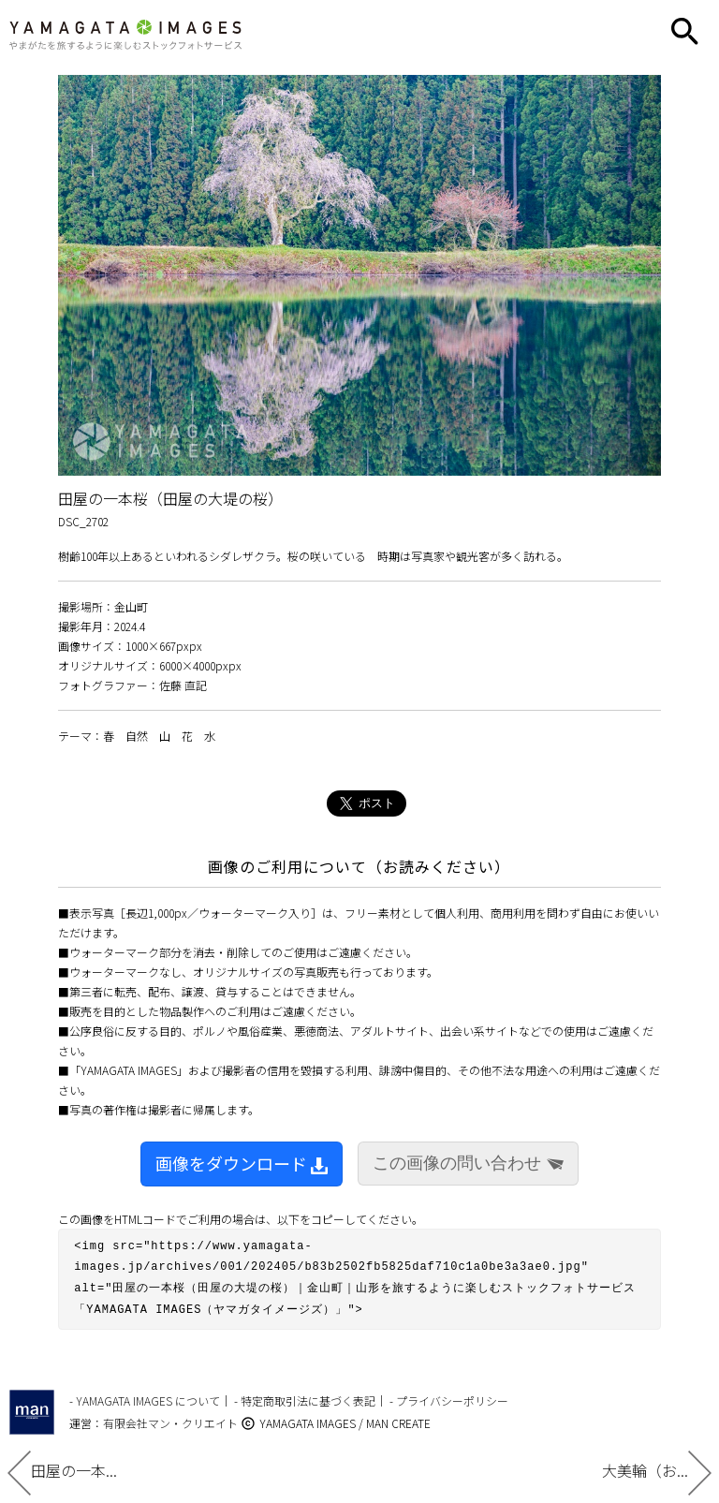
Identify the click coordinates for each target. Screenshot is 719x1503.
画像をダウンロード (241, 1163)
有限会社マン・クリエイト (170, 1416)
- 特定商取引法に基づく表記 (304, 1394)
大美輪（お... (657, 1470)
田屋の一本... (62, 1470)
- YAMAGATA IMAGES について (144, 1394)
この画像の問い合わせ (468, 1163)
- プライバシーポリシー (448, 1394)
